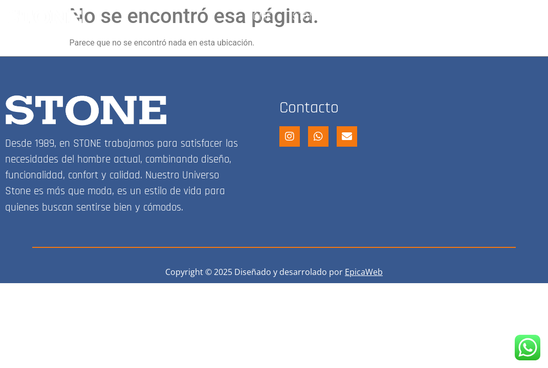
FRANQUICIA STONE (409, 17)
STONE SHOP (319, 17)
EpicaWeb (364, 272)
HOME (259, 17)
